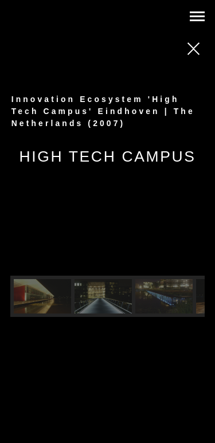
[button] (42, 296)
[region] (107, 252)
